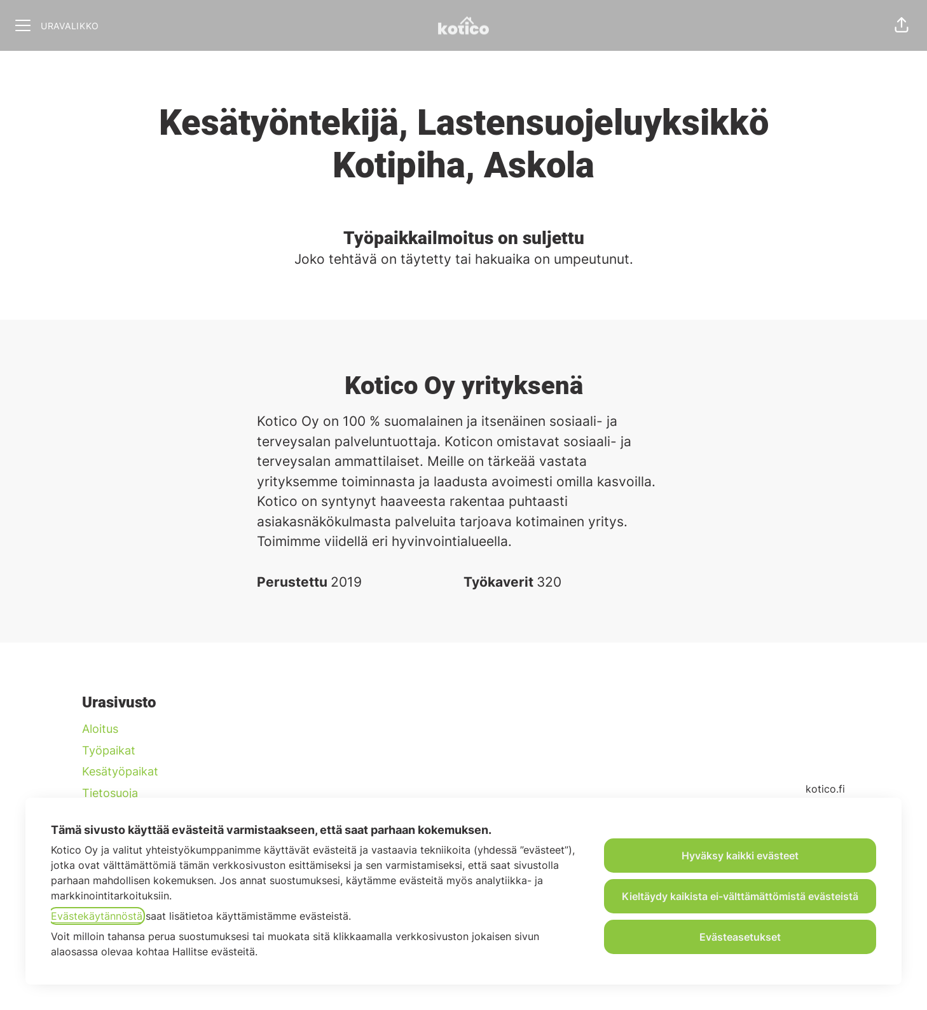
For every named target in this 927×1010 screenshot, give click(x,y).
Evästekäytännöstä (96, 916)
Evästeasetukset (740, 937)
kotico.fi (825, 788)
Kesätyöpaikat (120, 771)
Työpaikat (108, 750)
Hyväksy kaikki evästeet (740, 855)
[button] (901, 25)
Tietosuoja (110, 793)
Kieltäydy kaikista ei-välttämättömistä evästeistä (740, 896)
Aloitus (100, 728)
